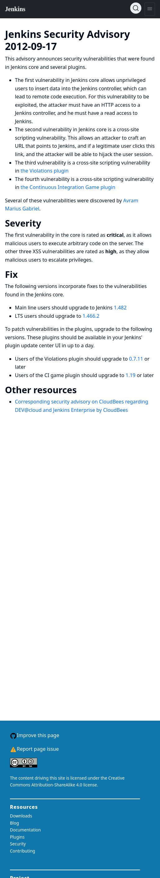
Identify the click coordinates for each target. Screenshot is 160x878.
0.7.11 (136, 358)
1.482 (120, 307)
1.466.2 (91, 316)
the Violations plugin (44, 170)
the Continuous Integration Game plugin (68, 187)
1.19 (130, 375)
